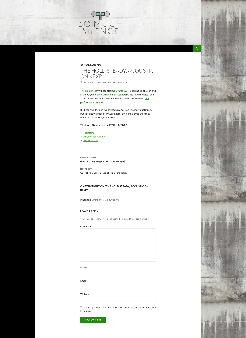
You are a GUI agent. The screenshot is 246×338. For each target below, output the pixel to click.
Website (85, 294)
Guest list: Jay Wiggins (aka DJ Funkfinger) (118, 159)
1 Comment (121, 82)
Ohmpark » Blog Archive (105, 199)
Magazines (89, 132)
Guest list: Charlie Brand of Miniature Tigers (118, 170)
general (84, 65)
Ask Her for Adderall (94, 136)
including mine (107, 94)
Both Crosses (90, 140)
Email (83, 280)
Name (83, 267)
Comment (86, 226)
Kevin (108, 82)
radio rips (95, 65)
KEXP (136, 94)
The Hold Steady (89, 90)
